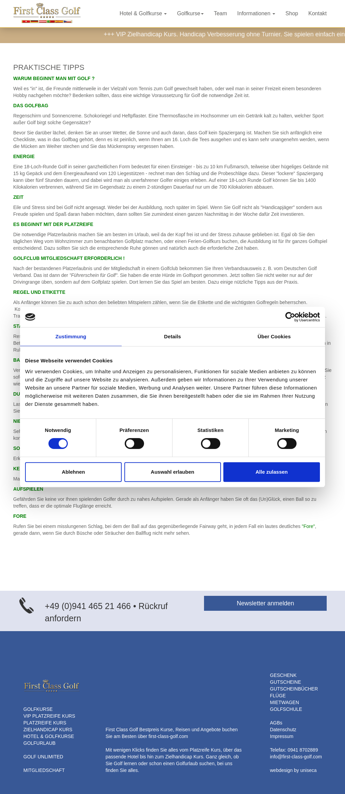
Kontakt (317, 13)
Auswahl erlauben (172, 472)
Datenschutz (283, 729)
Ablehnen (73, 472)
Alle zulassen (272, 472)
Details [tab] (172, 336)
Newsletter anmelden (265, 603)
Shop (291, 13)
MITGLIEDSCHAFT (44, 770)
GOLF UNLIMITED (43, 756)
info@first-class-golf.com (296, 756)
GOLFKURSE (38, 709)
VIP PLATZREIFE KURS (49, 716)
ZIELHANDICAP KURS (47, 729)
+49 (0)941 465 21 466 (88, 606)
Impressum (281, 736)
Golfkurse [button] (190, 13)
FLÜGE (278, 695)
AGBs (276, 722)
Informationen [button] (256, 13)
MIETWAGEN (284, 702)
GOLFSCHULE (286, 709)
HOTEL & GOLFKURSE (48, 736)
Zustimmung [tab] (71, 336)
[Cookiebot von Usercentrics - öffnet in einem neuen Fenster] (290, 317)
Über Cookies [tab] (274, 336)
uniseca (308, 770)
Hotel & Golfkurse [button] (143, 13)
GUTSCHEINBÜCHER (294, 689)
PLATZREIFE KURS (44, 722)
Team (220, 13)
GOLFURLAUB (39, 743)
